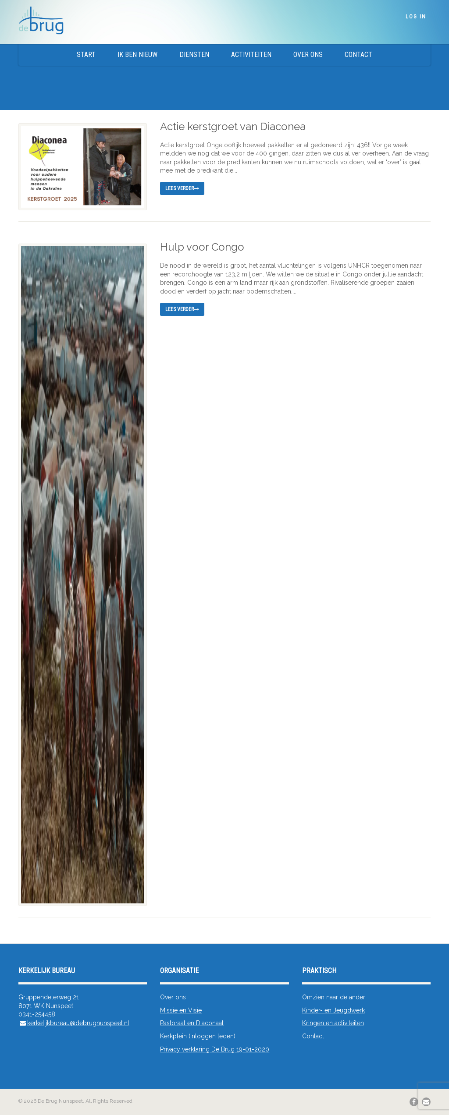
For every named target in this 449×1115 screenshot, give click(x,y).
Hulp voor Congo (202, 247)
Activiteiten (251, 54)
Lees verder (182, 188)
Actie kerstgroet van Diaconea (233, 126)
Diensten (194, 54)
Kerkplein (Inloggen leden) (197, 1036)
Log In (416, 17)
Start (86, 54)
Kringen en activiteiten (333, 1023)
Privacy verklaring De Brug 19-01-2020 (214, 1049)
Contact (358, 54)
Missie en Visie (181, 1010)
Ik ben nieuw (137, 54)
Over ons (308, 54)
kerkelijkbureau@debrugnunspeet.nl (78, 1023)
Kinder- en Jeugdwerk (333, 1010)
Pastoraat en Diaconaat (192, 1023)
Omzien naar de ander (333, 997)
